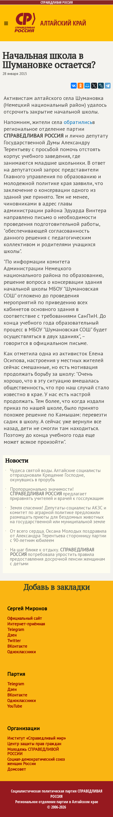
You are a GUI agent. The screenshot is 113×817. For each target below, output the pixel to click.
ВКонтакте (17, 646)
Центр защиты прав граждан (34, 744)
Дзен (11, 635)
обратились (78, 122)
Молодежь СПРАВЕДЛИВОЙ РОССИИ (33, 751)
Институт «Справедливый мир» (36, 738)
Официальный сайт (24, 618)
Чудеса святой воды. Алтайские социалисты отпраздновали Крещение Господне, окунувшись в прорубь (53, 475)
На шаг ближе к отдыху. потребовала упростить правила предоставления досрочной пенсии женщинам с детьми (55, 556)
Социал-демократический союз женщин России (36, 761)
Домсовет (16, 769)
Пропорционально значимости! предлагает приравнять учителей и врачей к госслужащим (54, 494)
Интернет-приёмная (26, 624)
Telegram (15, 629)
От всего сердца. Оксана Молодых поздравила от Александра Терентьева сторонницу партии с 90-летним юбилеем (55, 536)
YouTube (14, 706)
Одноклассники (21, 652)
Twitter (14, 640)
